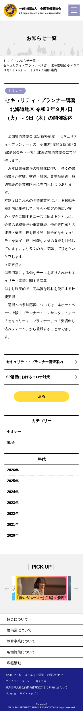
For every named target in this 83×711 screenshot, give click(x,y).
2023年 (13, 503)
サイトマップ (28, 693)
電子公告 (41, 681)
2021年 (13, 524)
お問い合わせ (55, 674)
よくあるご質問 (34, 674)
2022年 (13, 514)
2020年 (13, 535)
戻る (41, 396)
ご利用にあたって (57, 687)
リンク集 (11, 693)
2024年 (13, 492)
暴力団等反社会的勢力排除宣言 (24, 687)
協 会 (11, 442)
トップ (8, 60)
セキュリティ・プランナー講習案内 (34, 362)
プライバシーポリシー (19, 681)
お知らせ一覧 (26, 60)
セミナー (14, 432)
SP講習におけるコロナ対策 (28, 377)
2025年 (13, 481)
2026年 (13, 470)
